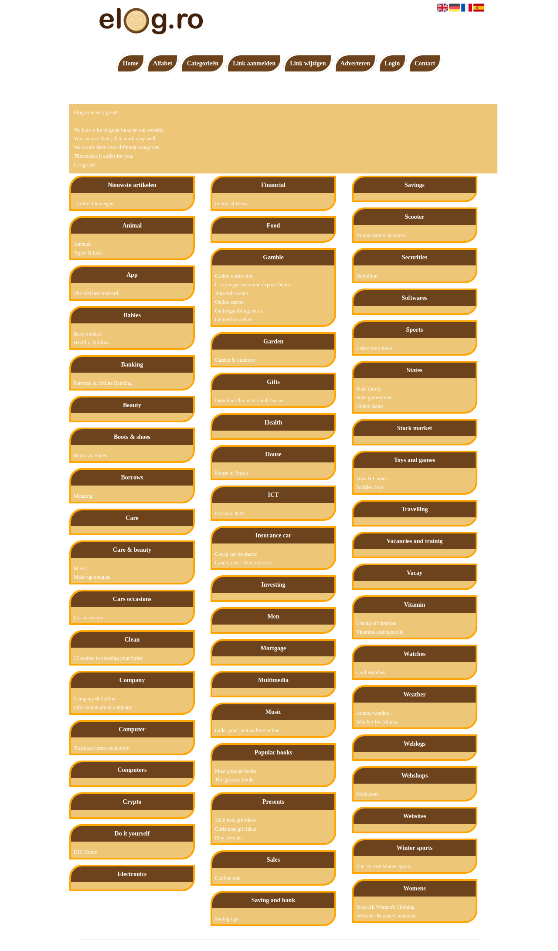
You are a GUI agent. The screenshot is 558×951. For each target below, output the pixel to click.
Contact (425, 63)
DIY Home (85, 852)
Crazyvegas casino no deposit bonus (253, 285)
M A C (81, 568)
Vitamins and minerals (379, 632)
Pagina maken (267, 944)
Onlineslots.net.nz (234, 319)
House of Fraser (231, 473)
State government (374, 397)
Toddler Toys (370, 487)
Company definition (95, 699)
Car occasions (88, 618)
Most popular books (236, 771)
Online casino (229, 302)
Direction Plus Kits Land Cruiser (249, 400)
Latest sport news (374, 348)
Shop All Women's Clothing (385, 907)
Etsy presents (229, 838)
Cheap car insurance (236, 554)
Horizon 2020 (229, 513)
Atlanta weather (372, 713)
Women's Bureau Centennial (386, 916)
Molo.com (367, 794)
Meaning (83, 496)
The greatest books (235, 780)
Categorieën (202, 63)
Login (392, 63)
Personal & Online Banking (103, 383)
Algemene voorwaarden (310, 944)
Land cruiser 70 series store (243, 563)
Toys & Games (372, 479)
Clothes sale (227, 878)
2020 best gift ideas (235, 820)
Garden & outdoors (235, 360)
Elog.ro (240, 944)
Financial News (231, 203)
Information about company (103, 707)
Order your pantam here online (247, 730)
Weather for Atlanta (376, 722)
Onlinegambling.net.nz (239, 311)
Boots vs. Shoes (90, 455)
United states (369, 406)
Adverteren (355, 63)
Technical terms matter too (101, 748)
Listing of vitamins (376, 623)
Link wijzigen (308, 63)
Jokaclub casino (231, 293)
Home (131, 63)
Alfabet (162, 63)
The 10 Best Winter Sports (384, 866)
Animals (83, 244)
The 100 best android (96, 293)
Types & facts (88, 253)
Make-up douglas (92, 577)
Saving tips (226, 919)
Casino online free (234, 276)
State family (368, 389)
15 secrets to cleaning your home (108, 658)
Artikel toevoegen (94, 203)
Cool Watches (370, 672)
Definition (367, 276)
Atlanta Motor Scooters (380, 235)
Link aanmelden (254, 63)
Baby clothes (87, 334)
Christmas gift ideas (236, 829)
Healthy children (91, 343)
